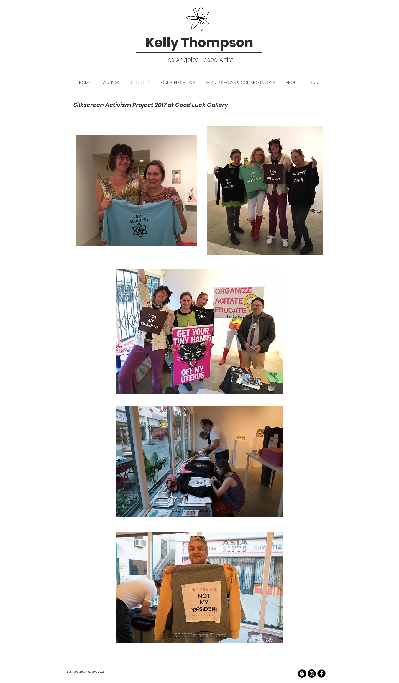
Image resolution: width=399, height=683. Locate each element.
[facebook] (321, 673)
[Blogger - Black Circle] (302, 673)
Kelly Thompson (199, 43)
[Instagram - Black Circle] (312, 673)
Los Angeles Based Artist (199, 60)
